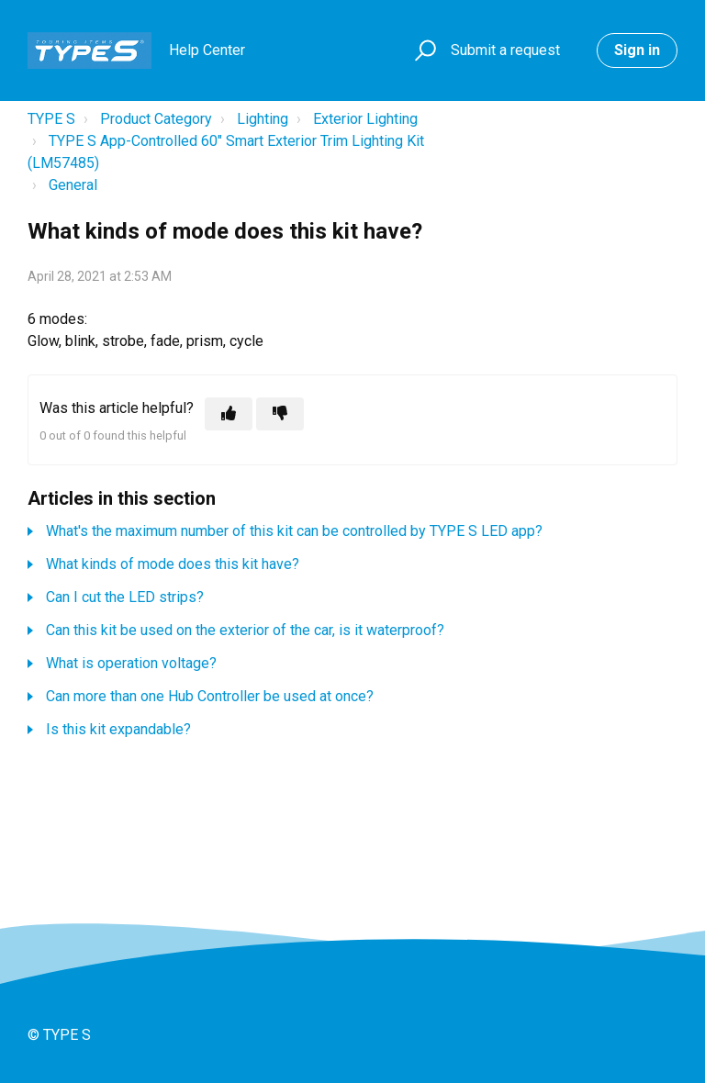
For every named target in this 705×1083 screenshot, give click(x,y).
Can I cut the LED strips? (125, 597)
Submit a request (505, 50)
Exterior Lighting (365, 119)
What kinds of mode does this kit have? (172, 564)
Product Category (156, 119)
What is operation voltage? (131, 663)
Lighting (262, 119)
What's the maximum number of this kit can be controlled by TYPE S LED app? (294, 531)
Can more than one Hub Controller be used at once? (210, 696)
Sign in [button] (637, 50)
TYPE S (51, 119)
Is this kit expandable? (118, 729)
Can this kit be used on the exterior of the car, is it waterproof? (245, 630)
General (73, 185)
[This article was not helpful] (280, 413)
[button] (422, 51)
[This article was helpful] (228, 413)
